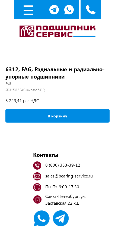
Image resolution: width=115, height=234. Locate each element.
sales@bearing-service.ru (69, 176)
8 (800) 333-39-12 (62, 165)
